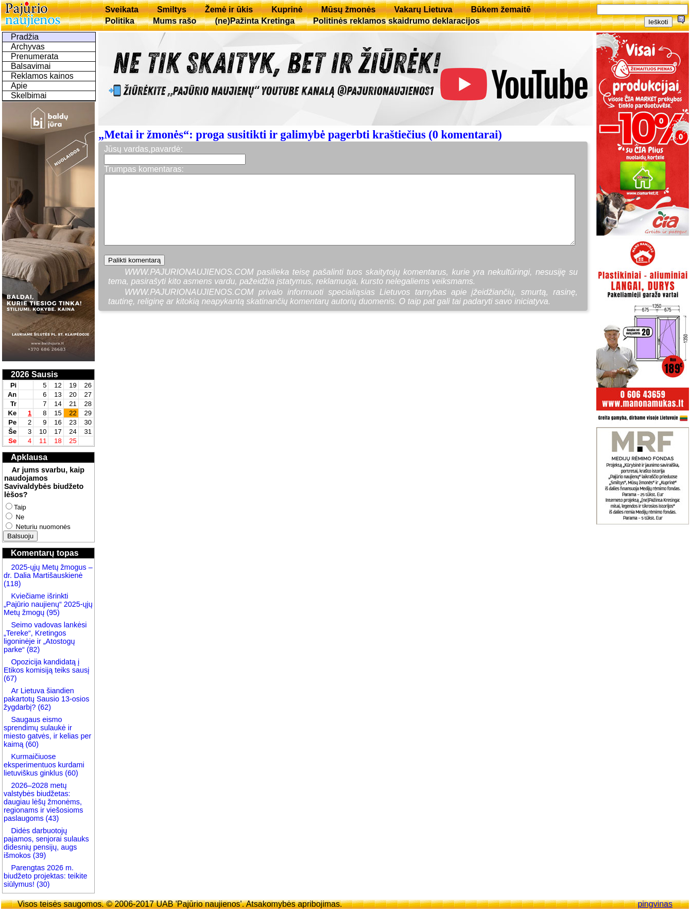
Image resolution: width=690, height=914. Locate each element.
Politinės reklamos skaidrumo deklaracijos (396, 20)
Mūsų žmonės (348, 9)
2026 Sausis (34, 374)
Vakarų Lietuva (423, 9)
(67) (10, 678)
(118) (12, 583)
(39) (38, 855)
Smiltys (171, 9)
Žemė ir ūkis (229, 9)
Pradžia (25, 36)
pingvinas (654, 904)
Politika (119, 20)
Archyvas (28, 46)
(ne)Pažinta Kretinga (255, 20)
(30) (42, 884)
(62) (43, 707)
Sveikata (122, 9)
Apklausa (29, 457)
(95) (53, 612)
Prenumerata (35, 56)
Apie (19, 85)
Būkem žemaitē (501, 9)
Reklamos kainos (42, 76)
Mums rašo (174, 20)
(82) (33, 649)
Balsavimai (30, 66)
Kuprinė (286, 9)
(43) (51, 818)
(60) (31, 744)
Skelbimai (28, 95)
